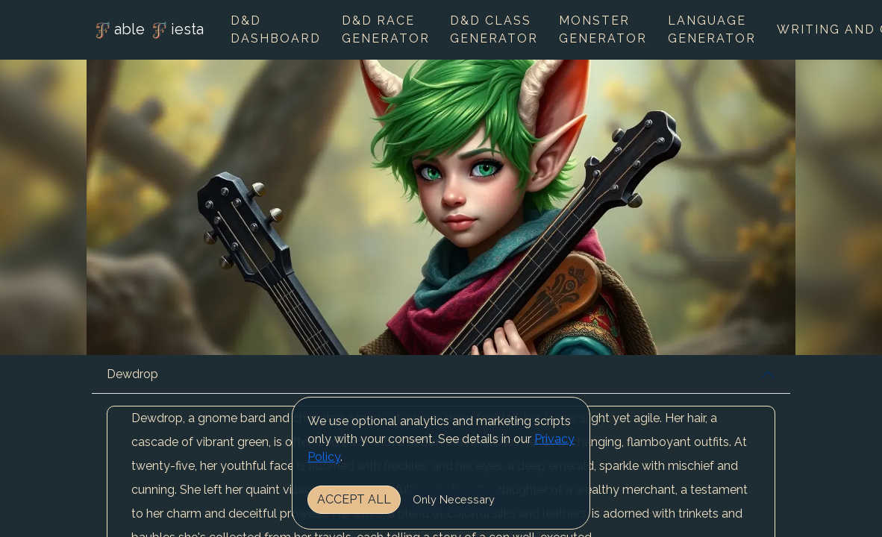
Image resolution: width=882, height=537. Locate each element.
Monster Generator (603, 29)
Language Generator (712, 29)
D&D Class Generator (494, 29)
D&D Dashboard (276, 29)
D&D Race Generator (386, 29)
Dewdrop (132, 374)
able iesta (148, 30)
